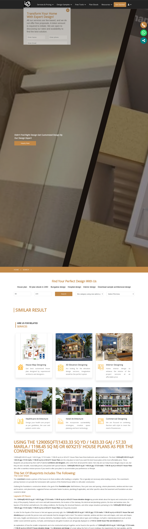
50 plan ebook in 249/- (39, 287)
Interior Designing (114, 364)
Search (63, 294)
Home (16, 270)
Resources (106, 4)
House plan (22, 287)
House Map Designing (36, 364)
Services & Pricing (44, 4)
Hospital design (74, 287)
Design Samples (63, 4)
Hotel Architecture (74, 418)
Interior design (89, 287)
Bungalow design (58, 287)
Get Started (120, 4)
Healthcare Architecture (37, 418)
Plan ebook (93, 4)
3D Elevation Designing (76, 364)
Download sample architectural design (114, 287)
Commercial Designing (116, 418)
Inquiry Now (25, 143)
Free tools (79, 4)
